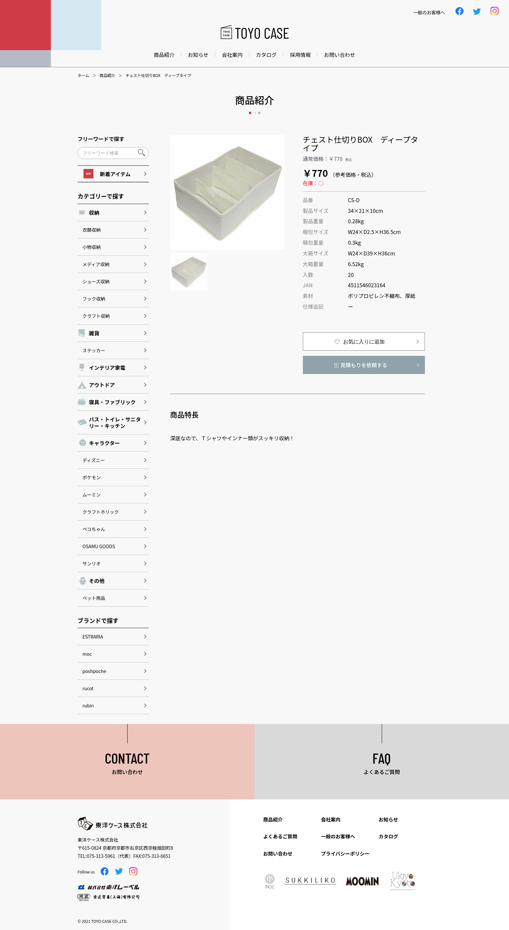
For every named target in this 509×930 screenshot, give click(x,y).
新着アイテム (106, 173)
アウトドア (102, 385)
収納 (94, 212)
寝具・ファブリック (112, 402)
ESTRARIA (92, 636)
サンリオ (91, 563)
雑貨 (94, 333)
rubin (88, 705)
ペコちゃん (93, 529)
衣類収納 (91, 229)
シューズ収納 (95, 281)
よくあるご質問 (280, 836)
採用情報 (300, 54)
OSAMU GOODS (98, 546)
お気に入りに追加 (364, 341)
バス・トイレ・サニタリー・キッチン (115, 422)
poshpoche (94, 671)
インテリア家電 (107, 367)
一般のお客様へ (338, 836)
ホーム (83, 75)
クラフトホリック (100, 512)
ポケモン (91, 477)
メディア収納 (95, 264)
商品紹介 (164, 54)
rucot (87, 688)
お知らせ (198, 54)
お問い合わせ (339, 54)
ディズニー (93, 460)
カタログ (266, 54)
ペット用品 (93, 598)
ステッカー (93, 350)
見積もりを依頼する (364, 365)
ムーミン (91, 494)
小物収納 (91, 247)
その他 (97, 581)
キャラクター (104, 443)
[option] (227, 192)
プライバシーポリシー (345, 853)
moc (87, 654)
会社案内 (232, 54)
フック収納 (93, 298)
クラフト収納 (96, 316)
